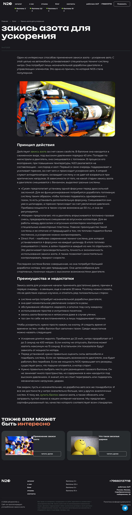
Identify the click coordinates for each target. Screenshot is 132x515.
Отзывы (44, 4)
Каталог (18, 4)
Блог (57, 4)
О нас (31, 4)
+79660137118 (106, 4)
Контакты (71, 4)
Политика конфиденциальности (117, 502)
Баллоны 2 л (71, 481)
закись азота (38, 151)
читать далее (47, 454)
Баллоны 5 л (71, 487)
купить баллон (49, 394)
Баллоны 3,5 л (71, 484)
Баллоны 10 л (71, 491)
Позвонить (122, 4)
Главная (5, 21)
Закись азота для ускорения (32, 21)
